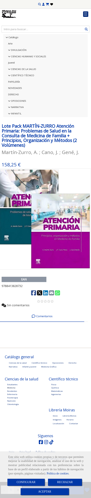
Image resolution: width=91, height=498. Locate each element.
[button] (43, 4)
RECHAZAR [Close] (65, 482)
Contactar (73, 443)
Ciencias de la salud (18, 382)
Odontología (13, 424)
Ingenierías (56, 414)
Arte (10, 63)
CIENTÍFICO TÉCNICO (22, 95)
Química (55, 407)
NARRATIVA (17, 126)
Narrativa (13, 386)
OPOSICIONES (18, 120)
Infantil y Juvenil (29, 386)
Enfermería (12, 414)
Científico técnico (39, 382)
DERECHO (13, 114)
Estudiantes (12, 404)
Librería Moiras (69, 435)
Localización (58, 443)
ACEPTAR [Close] (44, 491)
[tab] (42, 336)
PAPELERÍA (14, 101)
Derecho (73, 382)
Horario (70, 439)
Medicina (11, 407)
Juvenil (11, 82)
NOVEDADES (15, 107)
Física (53, 404)
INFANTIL (15, 133)
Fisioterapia (12, 417)
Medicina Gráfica (48, 386)
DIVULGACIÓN (18, 69)
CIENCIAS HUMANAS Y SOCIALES (28, 76)
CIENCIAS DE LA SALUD (23, 88)
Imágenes (57, 439)
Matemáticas (57, 411)
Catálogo (13, 57)
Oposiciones (58, 382)
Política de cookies (58, 473)
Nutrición (11, 420)
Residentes (12, 411)
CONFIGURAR (26, 482)
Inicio (55, 435)
